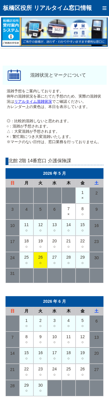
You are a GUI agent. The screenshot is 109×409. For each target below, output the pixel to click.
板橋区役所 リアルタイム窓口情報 (47, 8)
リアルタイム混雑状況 (33, 101)
